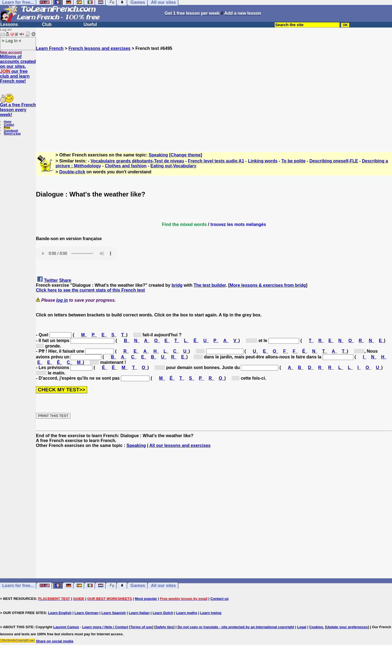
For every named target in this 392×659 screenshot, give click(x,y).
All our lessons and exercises (179, 445)
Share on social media (54, 641)
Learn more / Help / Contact (105, 627)
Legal (301, 627)
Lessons (9, 24)
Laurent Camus (66, 627)
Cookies (316, 627)
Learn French (49, 48)
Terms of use (141, 627)
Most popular (146, 599)
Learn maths (186, 613)
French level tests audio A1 (216, 161)
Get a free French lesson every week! (18, 109)
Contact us (219, 599)
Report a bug (12, 133)
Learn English (60, 613)
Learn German (86, 613)
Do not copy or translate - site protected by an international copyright (235, 627)
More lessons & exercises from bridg (268, 285)
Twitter (51, 280)
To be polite (293, 161)
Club (47, 24)
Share (65, 280)
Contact (9, 124)
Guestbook (11, 130)
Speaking (158, 155)
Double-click (72, 172)
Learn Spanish (113, 613)
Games (138, 585)
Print (7, 127)
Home (7, 121)
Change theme (186, 155)
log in (62, 300)
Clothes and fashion (125, 166)
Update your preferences (347, 627)
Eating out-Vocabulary (173, 166)
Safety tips (164, 627)
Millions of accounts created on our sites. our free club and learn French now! (18, 68)
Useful (90, 24)
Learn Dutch (162, 613)
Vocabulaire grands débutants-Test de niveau (137, 161)
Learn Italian (139, 613)
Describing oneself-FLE (334, 161)
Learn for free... (18, 585)
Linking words (262, 161)
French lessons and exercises (100, 48)
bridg (176, 285)
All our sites (163, 585)
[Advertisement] (214, 99)
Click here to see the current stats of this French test (90, 290)
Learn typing (210, 613)
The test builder (210, 285)
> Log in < (11, 40)
